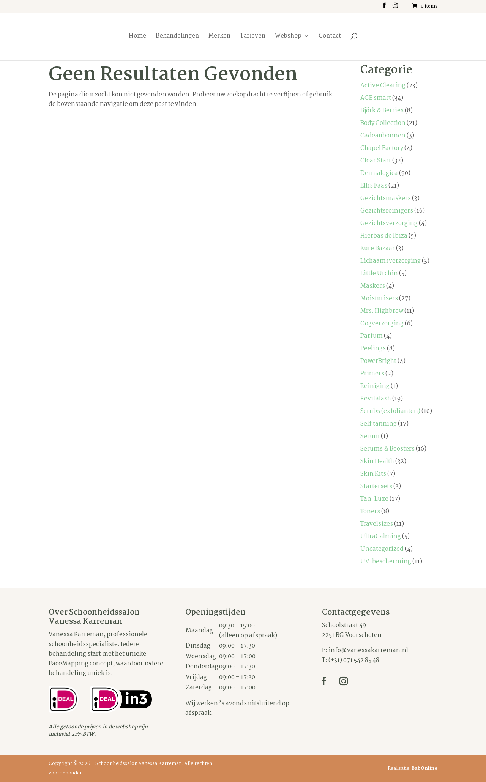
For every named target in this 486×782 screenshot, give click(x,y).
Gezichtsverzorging (389, 223)
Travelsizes (376, 524)
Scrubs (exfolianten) (390, 411)
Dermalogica (379, 173)
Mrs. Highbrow (381, 311)
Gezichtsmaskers (385, 198)
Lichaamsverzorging (390, 261)
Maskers (372, 286)
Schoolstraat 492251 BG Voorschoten (352, 630)
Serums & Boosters (387, 449)
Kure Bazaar (377, 248)
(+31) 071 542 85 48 (353, 660)
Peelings (373, 348)
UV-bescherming (385, 561)
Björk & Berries (382, 110)
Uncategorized (382, 549)
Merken (219, 37)
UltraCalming (380, 536)
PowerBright (378, 361)
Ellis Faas (373, 186)
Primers (372, 373)
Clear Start (375, 161)
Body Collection (383, 123)
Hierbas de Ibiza (383, 236)
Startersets (376, 486)
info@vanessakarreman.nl (368, 650)
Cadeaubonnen (383, 135)
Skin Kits (373, 474)
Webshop (288, 37)
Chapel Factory (381, 148)
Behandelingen (177, 37)
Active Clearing (383, 85)
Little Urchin (379, 273)
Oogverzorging (382, 323)
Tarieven (252, 37)
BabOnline (424, 769)
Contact (330, 37)
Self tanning (378, 424)
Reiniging (375, 386)
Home (137, 37)
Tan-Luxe (374, 499)
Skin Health (377, 461)
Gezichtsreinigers (386, 211)
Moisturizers (379, 298)
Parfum (371, 336)
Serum (370, 436)
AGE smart (375, 98)
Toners (370, 511)
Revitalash (375, 399)
